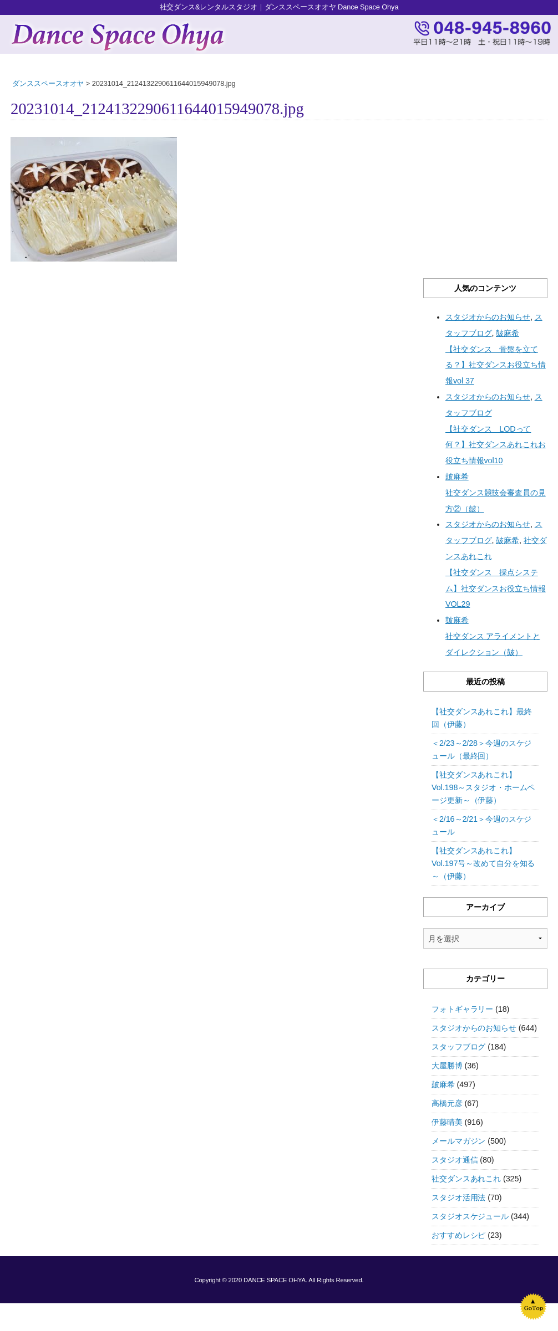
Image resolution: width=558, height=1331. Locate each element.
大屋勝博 (447, 1065)
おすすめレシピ (458, 1235)
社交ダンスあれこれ (466, 1178)
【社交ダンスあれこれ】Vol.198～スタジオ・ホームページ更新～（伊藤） (483, 787)
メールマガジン (458, 1141)
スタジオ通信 (455, 1159)
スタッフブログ (458, 1046)
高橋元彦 (447, 1103)
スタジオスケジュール (470, 1216)
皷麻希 (443, 1084)
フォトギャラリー (462, 1009)
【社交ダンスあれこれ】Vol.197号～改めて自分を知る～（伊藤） (483, 863)
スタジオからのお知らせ (474, 1027)
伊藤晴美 (447, 1122)
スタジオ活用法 (458, 1197)
